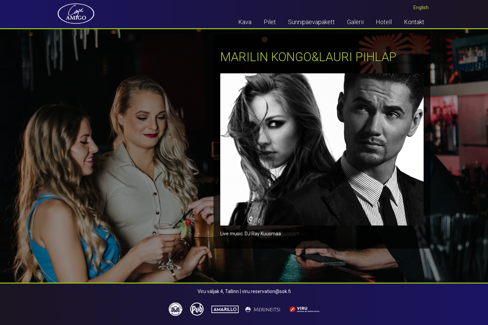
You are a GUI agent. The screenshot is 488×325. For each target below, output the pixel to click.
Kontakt (414, 21)
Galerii (355, 21)
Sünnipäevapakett (311, 21)
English (421, 7)
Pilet (270, 21)
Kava (244, 21)
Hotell (384, 21)
